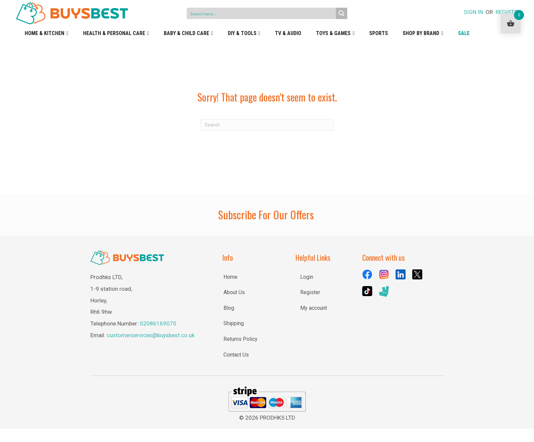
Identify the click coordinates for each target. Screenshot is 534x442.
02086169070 (158, 323)
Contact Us (236, 355)
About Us (234, 292)
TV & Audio (288, 33)
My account (313, 308)
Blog (228, 308)
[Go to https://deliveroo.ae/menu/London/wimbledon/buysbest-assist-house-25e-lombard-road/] (384, 291)
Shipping (233, 323)
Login (306, 277)
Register (310, 292)
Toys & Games (335, 33)
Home (230, 277)
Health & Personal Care (116, 33)
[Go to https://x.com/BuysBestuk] (417, 274)
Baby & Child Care (188, 33)
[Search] (267, 125)
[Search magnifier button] (341, 13)
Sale (464, 33)
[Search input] (261, 13)
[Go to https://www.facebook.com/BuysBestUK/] (367, 274)
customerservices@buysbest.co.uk (150, 335)
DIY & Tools (244, 33)
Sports (378, 33)
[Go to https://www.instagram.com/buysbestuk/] (384, 274)
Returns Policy (240, 339)
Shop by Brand (423, 33)
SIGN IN (473, 12)
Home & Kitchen (46, 33)
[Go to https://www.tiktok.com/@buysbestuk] (367, 291)
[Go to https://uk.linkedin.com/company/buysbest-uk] (401, 274)
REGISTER (508, 12)
